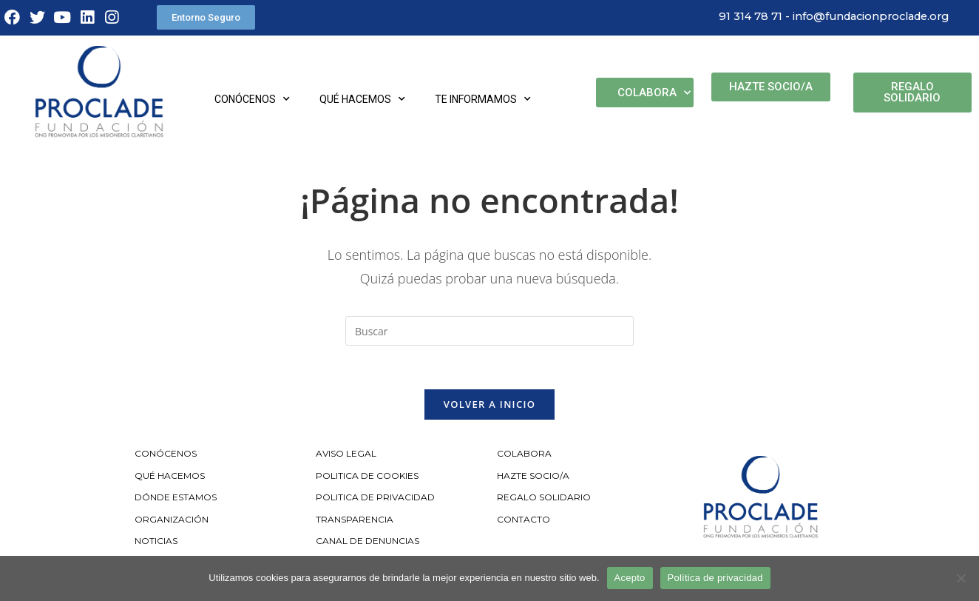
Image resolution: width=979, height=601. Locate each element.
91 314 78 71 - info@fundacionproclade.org (828, 16)
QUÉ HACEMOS (170, 476)
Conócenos (252, 99)
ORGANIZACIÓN (172, 520)
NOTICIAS (156, 542)
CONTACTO (523, 520)
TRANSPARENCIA (356, 520)
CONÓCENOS (166, 454)
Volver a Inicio (489, 405)
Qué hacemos (362, 99)
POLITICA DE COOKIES (367, 476)
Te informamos (483, 99)
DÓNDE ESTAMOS (176, 498)
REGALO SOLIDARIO (544, 498)
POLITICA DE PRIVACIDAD (376, 498)
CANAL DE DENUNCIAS (367, 542)
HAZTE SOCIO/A (533, 476)
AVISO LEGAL (346, 454)
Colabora (654, 92)
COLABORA (524, 454)
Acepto (630, 577)
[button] (206, 17)
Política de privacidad (715, 577)
